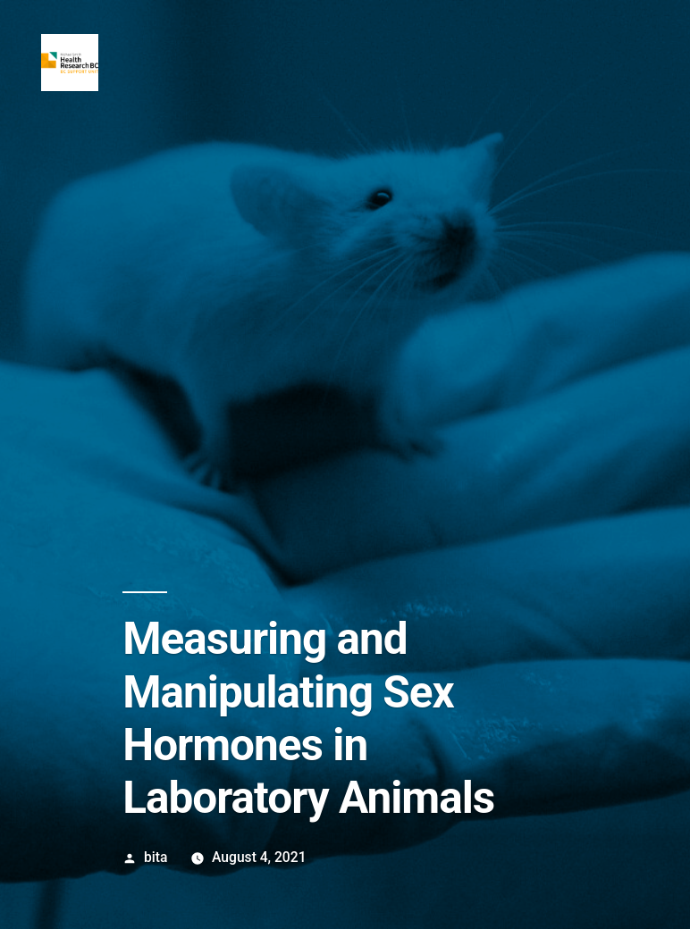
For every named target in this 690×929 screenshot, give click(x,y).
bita (155, 857)
